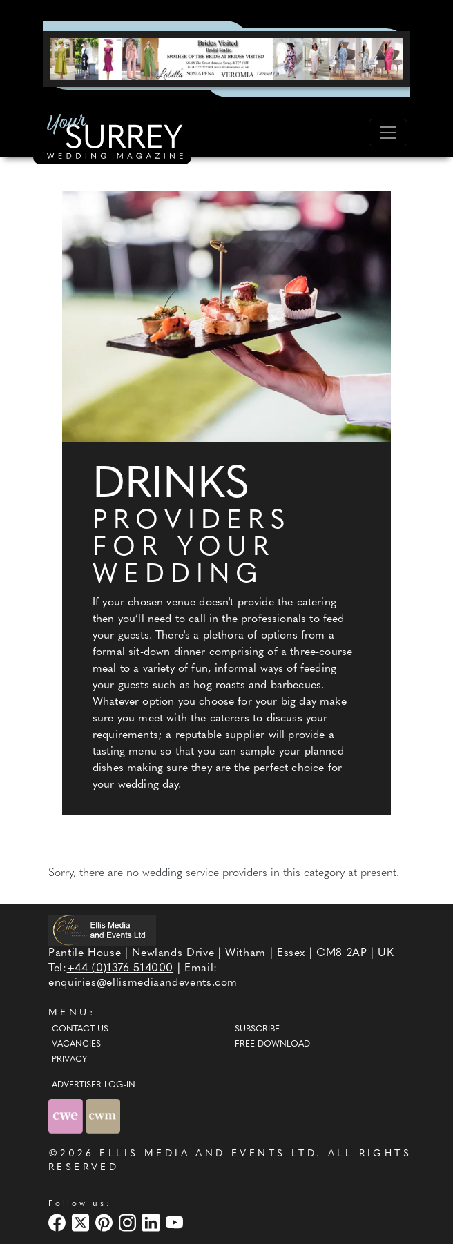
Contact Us (80, 1029)
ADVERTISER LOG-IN (93, 1085)
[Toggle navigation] (388, 132)
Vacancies (76, 1044)
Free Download (272, 1044)
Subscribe (257, 1029)
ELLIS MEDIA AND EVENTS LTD (207, 1154)
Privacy (69, 1060)
